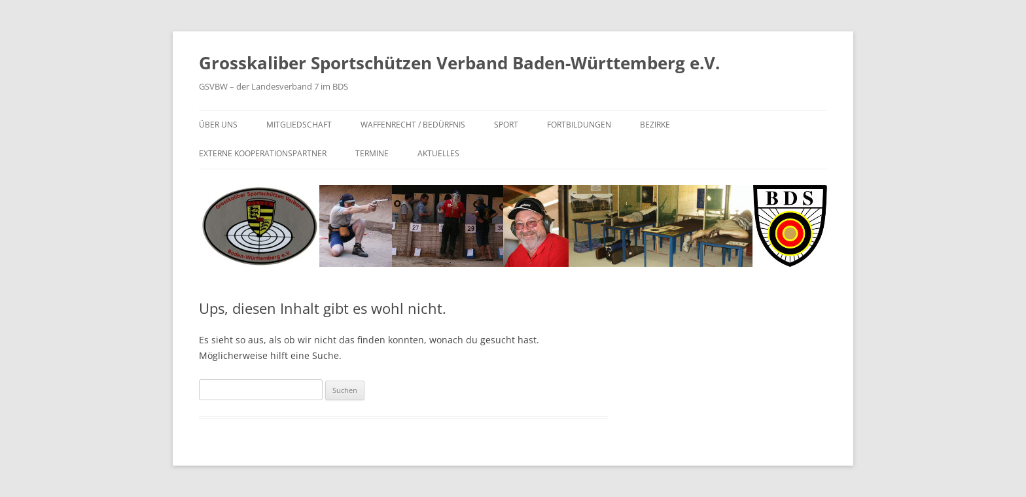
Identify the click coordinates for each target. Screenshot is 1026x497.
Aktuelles (438, 153)
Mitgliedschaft (299, 124)
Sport (506, 124)
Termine (372, 153)
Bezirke (655, 124)
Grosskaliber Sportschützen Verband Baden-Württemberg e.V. (459, 63)
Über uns (218, 124)
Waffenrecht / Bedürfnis (413, 124)
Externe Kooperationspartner (263, 153)
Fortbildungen (579, 124)
